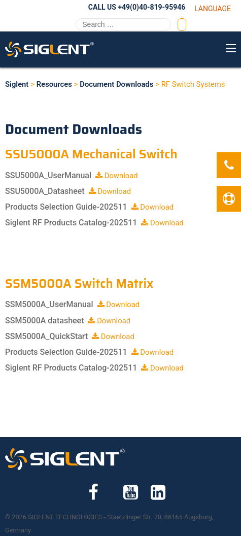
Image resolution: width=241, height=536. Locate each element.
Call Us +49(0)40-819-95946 (136, 7)
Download (116, 175)
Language (212, 9)
